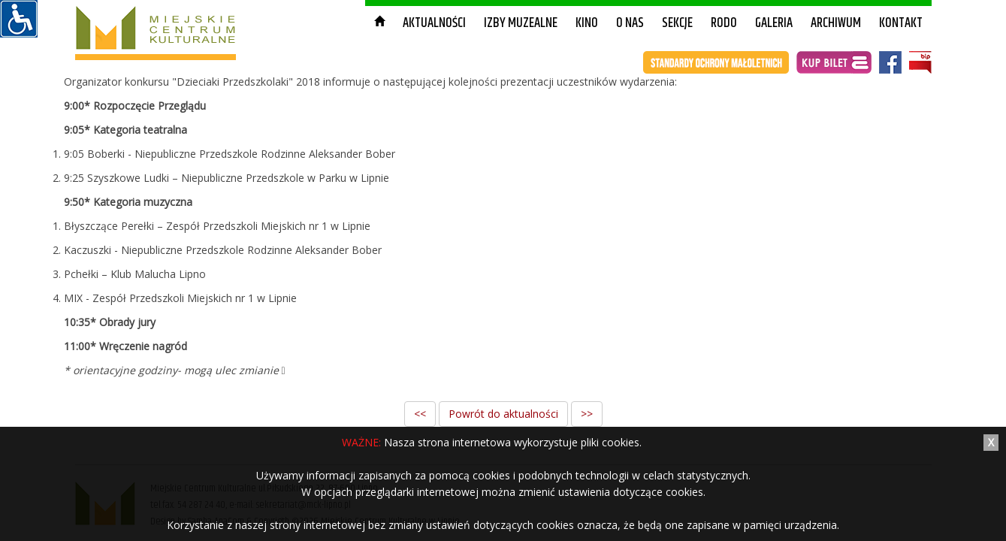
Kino (587, 23)
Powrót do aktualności (503, 414)
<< (420, 414)
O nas (630, 23)
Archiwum (836, 23)
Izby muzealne (520, 23)
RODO (724, 23)
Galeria (774, 23)
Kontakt (901, 23)
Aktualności (434, 23)
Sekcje (677, 23)
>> (587, 414)
